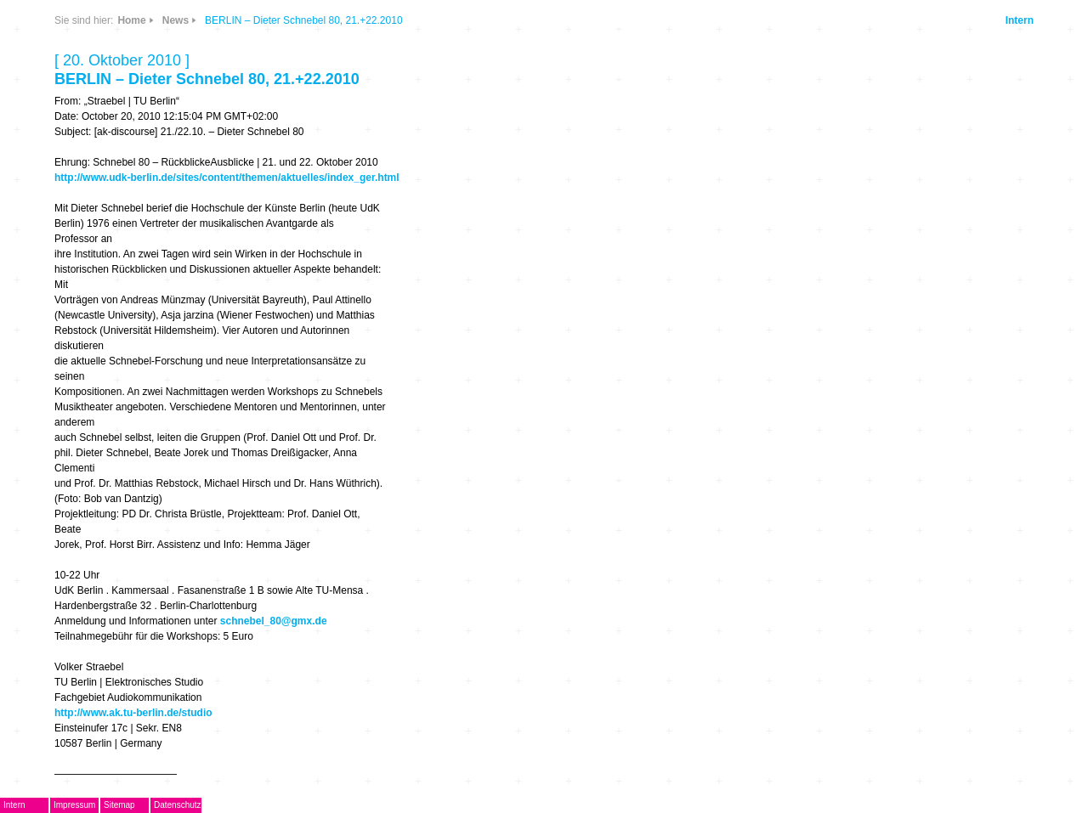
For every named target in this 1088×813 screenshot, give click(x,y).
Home (131, 20)
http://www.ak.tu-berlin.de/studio (133, 713)
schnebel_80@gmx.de (273, 621)
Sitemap (119, 805)
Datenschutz (177, 805)
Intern (1020, 20)
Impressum (74, 805)
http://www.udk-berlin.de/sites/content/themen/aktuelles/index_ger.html (227, 177)
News (175, 20)
